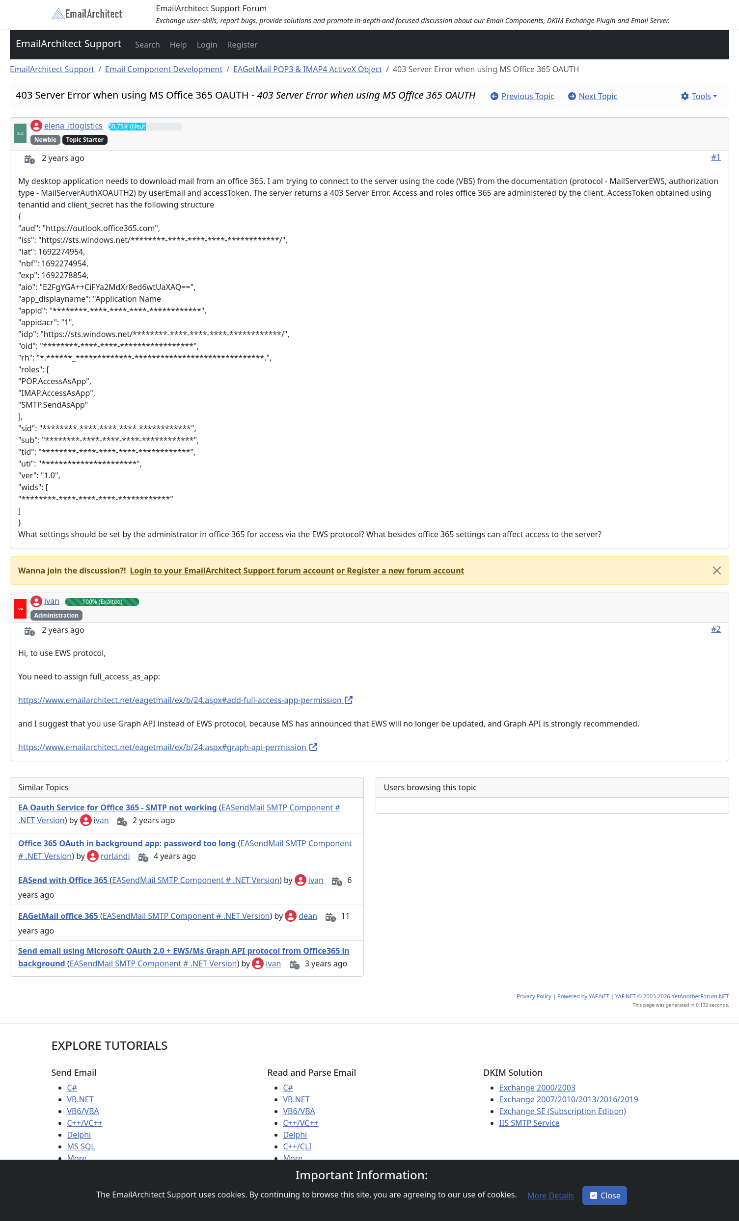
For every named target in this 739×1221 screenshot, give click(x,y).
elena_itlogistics (66, 125)
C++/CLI (297, 1146)
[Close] (717, 570)
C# (72, 1087)
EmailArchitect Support (68, 43)
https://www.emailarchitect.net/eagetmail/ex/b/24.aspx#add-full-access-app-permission (186, 700)
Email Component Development (163, 69)
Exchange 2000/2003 (537, 1087)
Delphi (79, 1134)
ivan (44, 601)
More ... (81, 1158)
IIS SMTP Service (529, 1122)
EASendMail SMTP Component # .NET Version (195, 880)
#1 (716, 157)
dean (301, 915)
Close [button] (605, 1195)
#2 (716, 628)
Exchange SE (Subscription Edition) (562, 1111)
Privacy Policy (534, 996)
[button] (146, 44)
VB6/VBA (83, 1111)
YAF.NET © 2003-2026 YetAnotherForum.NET (672, 996)
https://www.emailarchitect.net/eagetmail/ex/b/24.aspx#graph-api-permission (168, 747)
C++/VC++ (85, 1122)
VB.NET (80, 1099)
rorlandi (108, 856)
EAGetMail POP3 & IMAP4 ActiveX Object (307, 69)
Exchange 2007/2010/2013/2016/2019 (568, 1099)
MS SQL (81, 1146)
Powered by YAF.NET (583, 996)
